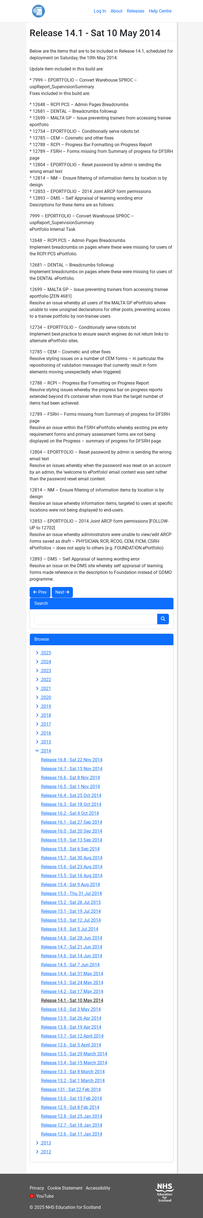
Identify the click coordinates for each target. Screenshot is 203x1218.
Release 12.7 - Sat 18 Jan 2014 (71, 1125)
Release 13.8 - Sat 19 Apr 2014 (71, 1027)
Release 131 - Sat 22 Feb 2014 (71, 1089)
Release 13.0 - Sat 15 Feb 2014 (71, 1098)
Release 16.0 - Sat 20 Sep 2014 (71, 831)
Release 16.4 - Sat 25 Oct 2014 (71, 795)
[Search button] (163, 619)
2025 (42, 653)
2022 (42, 679)
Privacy (37, 1188)
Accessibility (98, 1188)
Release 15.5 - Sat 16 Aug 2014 (71, 875)
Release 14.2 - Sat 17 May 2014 (72, 991)
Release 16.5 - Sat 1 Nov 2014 (70, 786)
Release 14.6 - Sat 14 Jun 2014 (71, 955)
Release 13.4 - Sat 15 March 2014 (74, 1062)
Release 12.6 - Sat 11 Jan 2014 (71, 1134)
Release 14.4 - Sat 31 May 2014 (72, 973)
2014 (42, 751)
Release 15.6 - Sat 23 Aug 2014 (71, 866)
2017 (42, 724)
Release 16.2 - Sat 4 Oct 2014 (70, 813)
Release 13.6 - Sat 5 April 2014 (71, 1045)
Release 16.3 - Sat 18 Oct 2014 (71, 804)
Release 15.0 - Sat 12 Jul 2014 (71, 920)
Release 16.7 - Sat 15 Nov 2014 (71, 768)
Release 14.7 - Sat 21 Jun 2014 (71, 947)
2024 (42, 661)
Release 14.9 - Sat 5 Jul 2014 (69, 929)
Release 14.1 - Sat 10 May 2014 (72, 1000)
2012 (42, 1152)
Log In (100, 11)
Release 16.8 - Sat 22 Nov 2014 (71, 759)
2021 (42, 688)
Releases (135, 11)
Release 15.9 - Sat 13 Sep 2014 (71, 840)
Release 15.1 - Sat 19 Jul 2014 (71, 911)
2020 (42, 697)
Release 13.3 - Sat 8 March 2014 (73, 1071)
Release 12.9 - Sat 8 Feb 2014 (70, 1107)
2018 (42, 715)
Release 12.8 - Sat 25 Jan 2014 (71, 1116)
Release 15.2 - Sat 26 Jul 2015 (71, 902)
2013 (42, 1143)
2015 (42, 742)
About (116, 11)
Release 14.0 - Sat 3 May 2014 (71, 1009)
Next (62, 592)
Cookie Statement (64, 1188)
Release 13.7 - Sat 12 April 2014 (72, 1036)
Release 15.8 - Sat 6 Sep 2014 (70, 849)
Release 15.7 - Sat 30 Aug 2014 (71, 857)
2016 (42, 733)
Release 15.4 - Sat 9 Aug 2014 (70, 884)
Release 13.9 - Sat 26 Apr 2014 (71, 1018)
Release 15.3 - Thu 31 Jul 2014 (71, 893)
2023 (42, 670)
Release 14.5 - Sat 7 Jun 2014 (70, 964)
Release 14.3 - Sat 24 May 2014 (72, 982)
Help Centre (160, 11)
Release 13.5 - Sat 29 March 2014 (74, 1053)
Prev (40, 592)
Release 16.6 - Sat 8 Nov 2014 (70, 777)
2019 (42, 706)
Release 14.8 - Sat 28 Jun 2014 (71, 938)
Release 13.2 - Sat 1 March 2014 (73, 1080)
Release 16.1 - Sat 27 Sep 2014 (71, 822)
